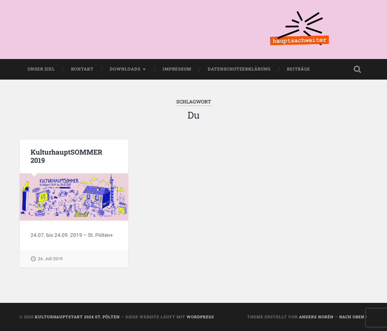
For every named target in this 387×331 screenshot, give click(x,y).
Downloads (125, 69)
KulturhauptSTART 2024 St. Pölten (77, 316)
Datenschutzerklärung (239, 69)
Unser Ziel (41, 69)
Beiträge (298, 69)
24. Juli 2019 (50, 258)
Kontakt (82, 69)
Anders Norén (316, 316)
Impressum (177, 69)
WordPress (200, 316)
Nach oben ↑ (353, 316)
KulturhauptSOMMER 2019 (66, 156)
